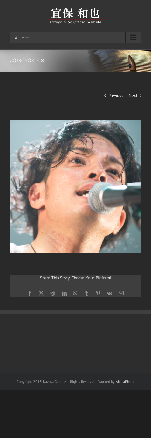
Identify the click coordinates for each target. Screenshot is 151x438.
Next (133, 95)
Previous (115, 95)
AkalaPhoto (125, 381)
